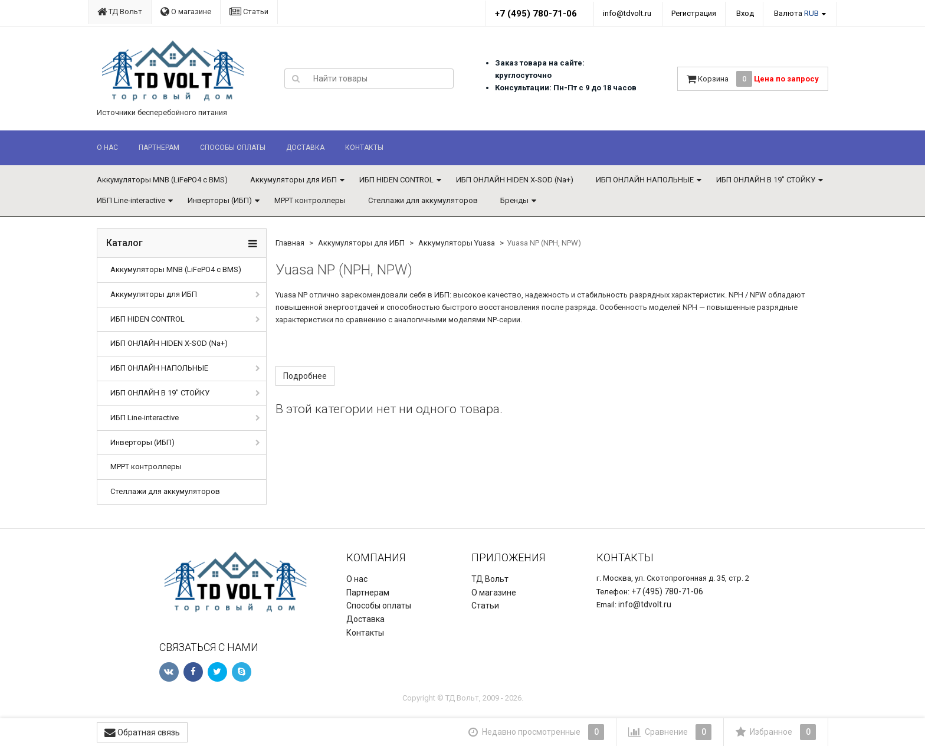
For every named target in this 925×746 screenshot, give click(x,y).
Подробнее (305, 376)
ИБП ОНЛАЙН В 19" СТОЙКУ (765, 179)
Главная (289, 242)
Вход (745, 13)
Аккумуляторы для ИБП (293, 179)
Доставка (305, 147)
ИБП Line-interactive (131, 200)
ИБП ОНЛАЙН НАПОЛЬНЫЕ (645, 179)
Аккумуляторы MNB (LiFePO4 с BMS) (162, 179)
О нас (107, 147)
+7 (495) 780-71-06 (536, 13)
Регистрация (693, 13)
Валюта (796, 13)
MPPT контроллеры (310, 200)
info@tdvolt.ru (627, 13)
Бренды (514, 200)
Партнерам (159, 147)
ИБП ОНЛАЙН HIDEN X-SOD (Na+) (514, 179)
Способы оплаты (232, 147)
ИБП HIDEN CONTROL (396, 179)
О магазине (185, 11)
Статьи (248, 11)
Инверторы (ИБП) (220, 200)
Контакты (364, 147)
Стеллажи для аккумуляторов (423, 200)
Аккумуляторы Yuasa (456, 242)
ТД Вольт (119, 11)
